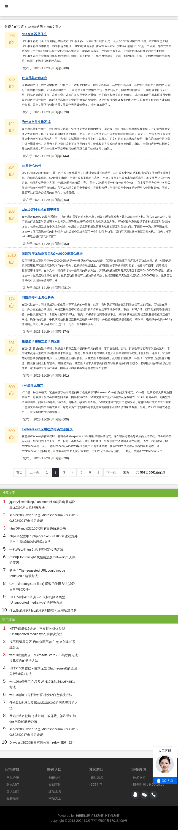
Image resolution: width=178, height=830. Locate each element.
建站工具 (55, 791)
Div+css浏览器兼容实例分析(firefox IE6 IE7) (41, 742)
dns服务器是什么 (34, 34)
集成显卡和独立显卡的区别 (41, 341)
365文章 (52, 27)
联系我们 (12, 784)
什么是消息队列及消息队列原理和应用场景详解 (43, 610)
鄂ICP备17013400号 (112, 820)
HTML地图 (112, 815)
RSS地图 (97, 815)
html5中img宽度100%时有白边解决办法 (37, 528)
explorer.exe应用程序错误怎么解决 (47, 429)
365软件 (54, 777)
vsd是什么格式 (32, 385)
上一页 (34, 472)
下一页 (111, 472)
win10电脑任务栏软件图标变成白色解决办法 (40, 695)
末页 (126, 472)
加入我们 (12, 791)
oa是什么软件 (31, 166)
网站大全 (55, 798)
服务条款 (12, 798)
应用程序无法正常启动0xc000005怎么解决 (52, 253)
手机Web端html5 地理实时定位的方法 (36, 549)
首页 (19, 472)
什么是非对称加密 (34, 78)
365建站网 (35, 27)
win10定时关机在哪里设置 (40, 210)
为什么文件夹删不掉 (36, 122)
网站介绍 (12, 777)
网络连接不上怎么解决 (38, 297)
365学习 (96, 784)
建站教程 (97, 777)
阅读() (62, 68)
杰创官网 (55, 784)
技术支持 (139, 777)
